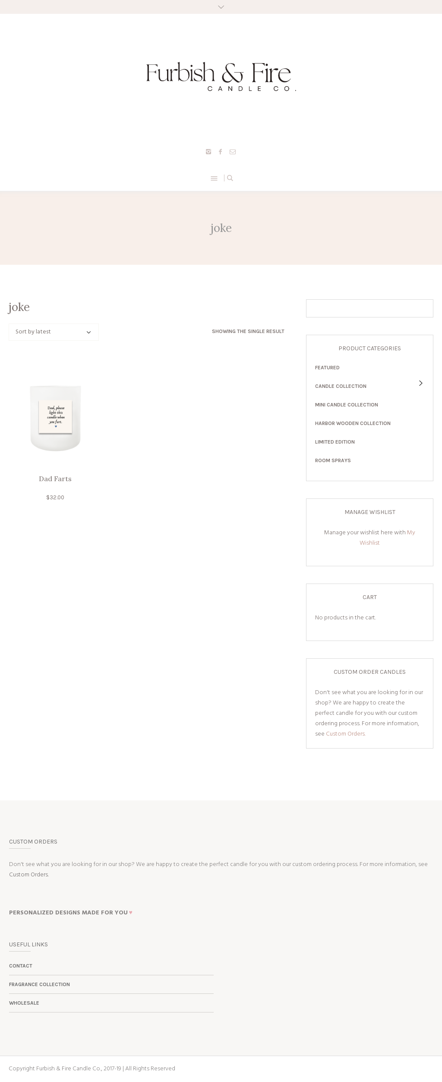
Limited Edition (335, 442)
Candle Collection (340, 386)
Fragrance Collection (39, 984)
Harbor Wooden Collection (353, 423)
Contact (20, 966)
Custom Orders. (346, 734)
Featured (327, 368)
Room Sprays (333, 460)
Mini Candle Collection (346, 405)
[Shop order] (54, 332)
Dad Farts (55, 478)
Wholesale (24, 1003)
